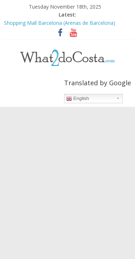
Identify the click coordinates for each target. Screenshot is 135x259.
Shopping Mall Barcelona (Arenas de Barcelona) (59, 22)
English (77, 98)
